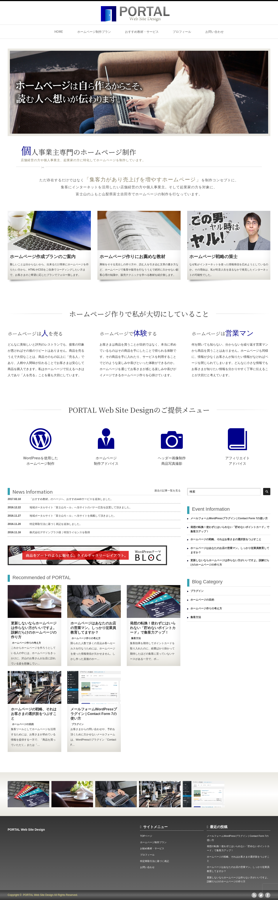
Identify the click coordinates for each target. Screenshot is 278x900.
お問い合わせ (214, 31)
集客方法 (136, 638)
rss (254, 895)
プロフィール (182, 31)
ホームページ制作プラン (94, 31)
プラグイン (78, 724)
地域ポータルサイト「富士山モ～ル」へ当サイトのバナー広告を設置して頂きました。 (70, 507)
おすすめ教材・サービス (142, 31)
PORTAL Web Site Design (26, 829)
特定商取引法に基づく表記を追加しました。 (45, 524)
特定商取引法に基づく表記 (154, 861)
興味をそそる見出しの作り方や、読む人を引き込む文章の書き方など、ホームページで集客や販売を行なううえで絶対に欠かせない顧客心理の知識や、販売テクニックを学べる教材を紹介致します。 (139, 269)
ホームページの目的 (23, 724)
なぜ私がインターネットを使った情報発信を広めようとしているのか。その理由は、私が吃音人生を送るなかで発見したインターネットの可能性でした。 (228, 269)
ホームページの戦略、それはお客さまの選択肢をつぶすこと (33, 713)
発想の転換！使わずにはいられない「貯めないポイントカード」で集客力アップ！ (153, 627)
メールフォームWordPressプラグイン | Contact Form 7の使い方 (93, 713)
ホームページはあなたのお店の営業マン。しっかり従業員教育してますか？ (93, 627)
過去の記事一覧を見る (167, 490)
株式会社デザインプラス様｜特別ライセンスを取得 (49, 532)
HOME (58, 31)
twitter (261, 895)
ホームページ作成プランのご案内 (43, 256)
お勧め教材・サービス (152, 848)
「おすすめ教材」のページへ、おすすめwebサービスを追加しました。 (60, 499)
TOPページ (146, 836)
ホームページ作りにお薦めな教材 (132, 256)
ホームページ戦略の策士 (213, 256)
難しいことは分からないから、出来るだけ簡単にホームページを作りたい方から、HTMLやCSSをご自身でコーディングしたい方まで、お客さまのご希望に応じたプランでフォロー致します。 (49, 269)
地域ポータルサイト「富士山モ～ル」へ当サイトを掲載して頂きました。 (62, 515)
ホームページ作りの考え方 (26, 642)
